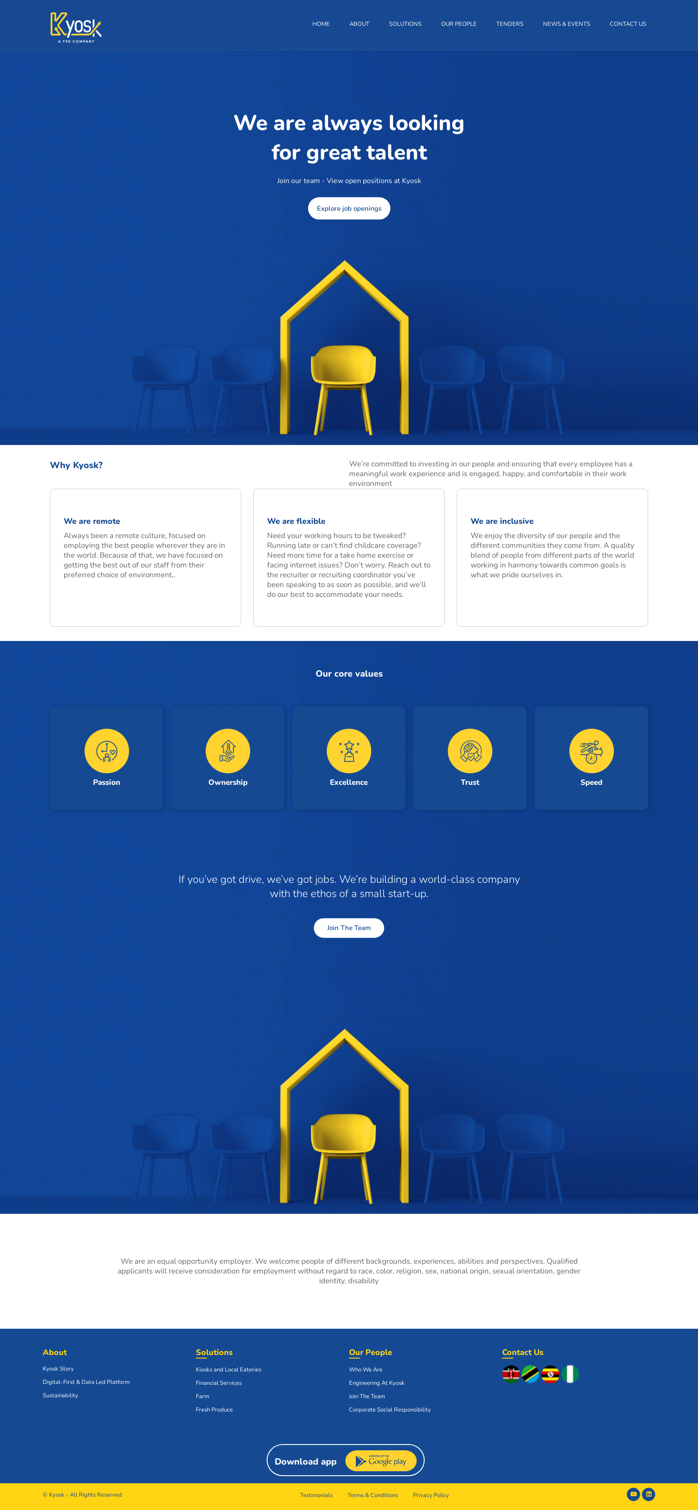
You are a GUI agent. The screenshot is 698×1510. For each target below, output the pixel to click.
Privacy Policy (431, 1495)
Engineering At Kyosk (377, 1383)
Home (321, 24)
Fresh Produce (214, 1410)
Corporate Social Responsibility (390, 1410)
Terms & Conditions (373, 1495)
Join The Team (349, 927)
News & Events (566, 24)
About (359, 24)
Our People (459, 24)
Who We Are (365, 1370)
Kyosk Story (58, 1369)
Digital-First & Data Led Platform (86, 1382)
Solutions (405, 24)
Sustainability (60, 1396)
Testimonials (316, 1495)
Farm (202, 1396)
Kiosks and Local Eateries (228, 1370)
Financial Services (219, 1383)
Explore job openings (349, 208)
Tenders (510, 24)
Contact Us (628, 24)
